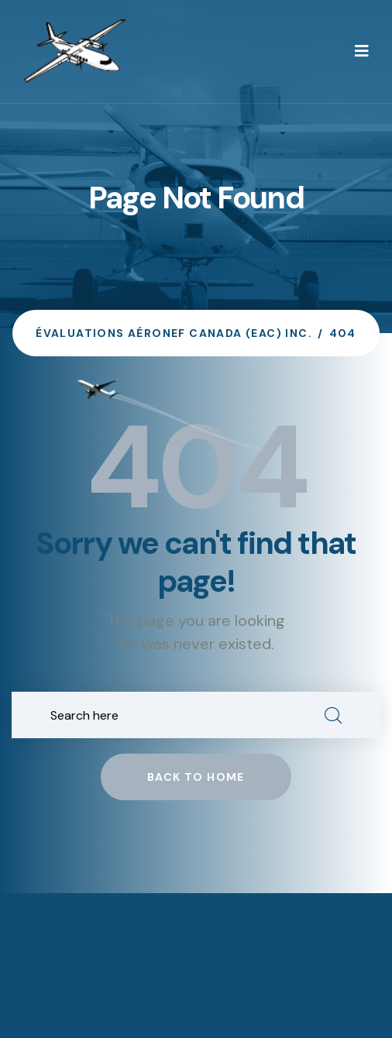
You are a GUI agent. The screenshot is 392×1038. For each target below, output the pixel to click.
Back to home (196, 777)
